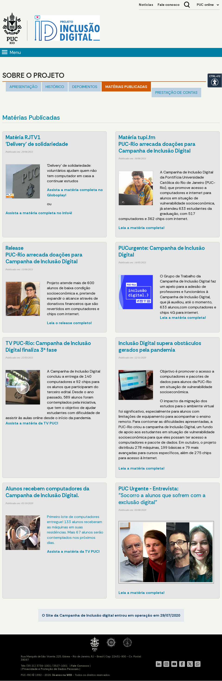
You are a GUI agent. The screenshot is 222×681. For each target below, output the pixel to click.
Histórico (55, 86)
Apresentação (23, 86)
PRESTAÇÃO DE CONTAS (176, 92)
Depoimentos (84, 86)
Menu (15, 52)
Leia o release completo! (69, 322)
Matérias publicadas (126, 86)
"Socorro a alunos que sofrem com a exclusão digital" (162, 495)
